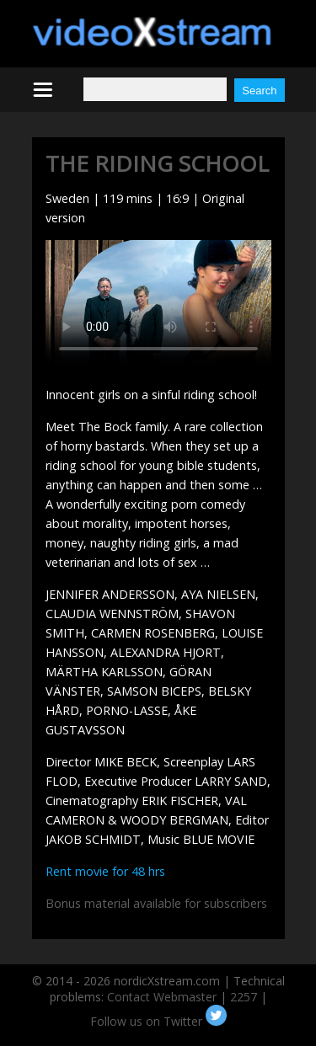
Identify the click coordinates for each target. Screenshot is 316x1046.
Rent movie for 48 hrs (105, 871)
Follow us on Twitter (158, 1021)
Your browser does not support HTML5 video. (158, 303)
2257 (243, 997)
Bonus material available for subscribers (156, 903)
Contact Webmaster (162, 997)
